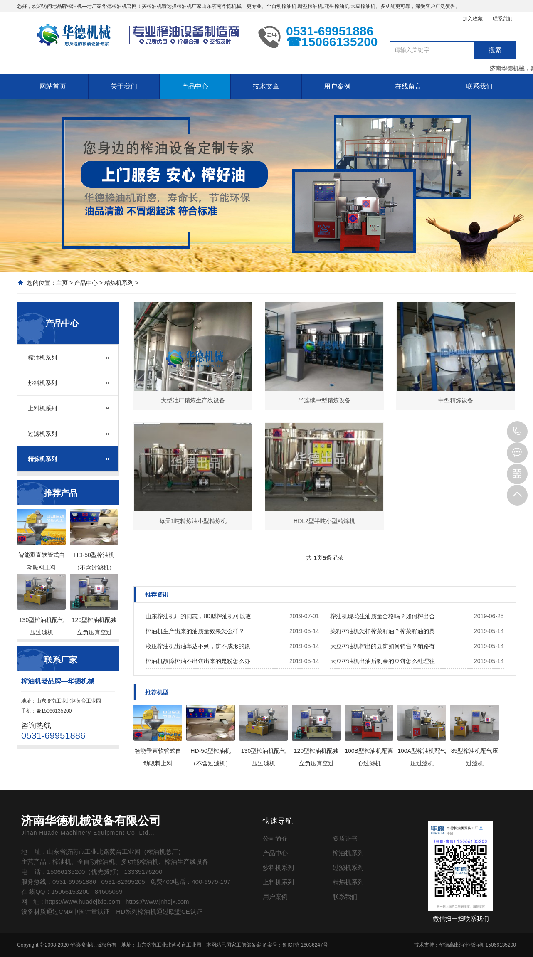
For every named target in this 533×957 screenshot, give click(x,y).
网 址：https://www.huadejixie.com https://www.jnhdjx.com (105, 901)
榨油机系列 (42, 357)
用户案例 (337, 86)
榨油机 (74, 6)
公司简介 (275, 838)
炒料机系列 (42, 383)
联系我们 (503, 19)
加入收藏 (473, 19)
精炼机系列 (118, 282)
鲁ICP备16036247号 (305, 945)
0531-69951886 (517, 431)
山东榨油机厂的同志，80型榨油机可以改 (198, 616)
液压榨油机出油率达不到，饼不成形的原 (198, 646)
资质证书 (345, 838)
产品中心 (195, 86)
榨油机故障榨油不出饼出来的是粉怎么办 (198, 661)
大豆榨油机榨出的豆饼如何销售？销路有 (382, 646)
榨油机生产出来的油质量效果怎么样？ (195, 631)
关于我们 (124, 86)
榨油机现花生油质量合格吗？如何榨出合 (382, 616)
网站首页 (52, 86)
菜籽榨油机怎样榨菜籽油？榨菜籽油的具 (382, 631)
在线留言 (408, 86)
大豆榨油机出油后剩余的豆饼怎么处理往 (382, 661)
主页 (62, 282)
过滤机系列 (42, 433)
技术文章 (266, 86)
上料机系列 (42, 408)
